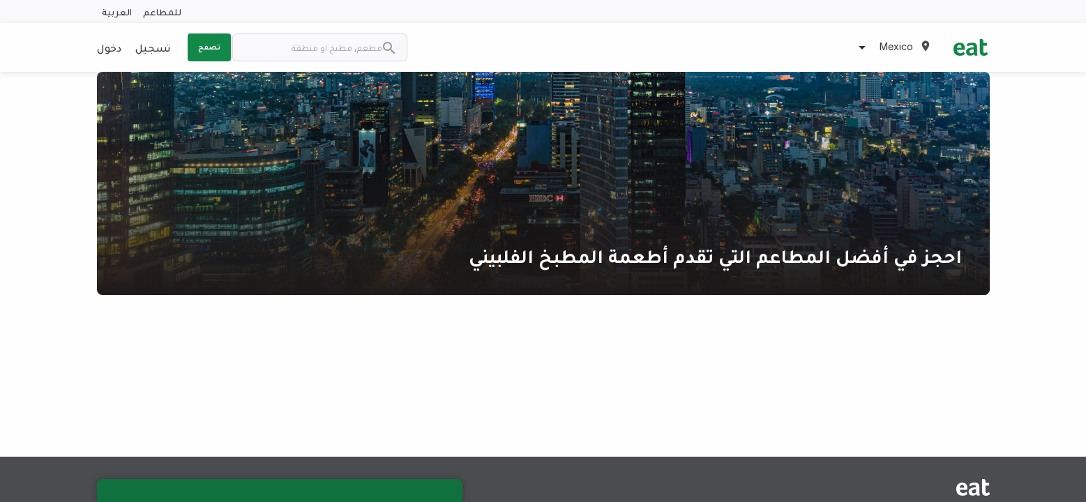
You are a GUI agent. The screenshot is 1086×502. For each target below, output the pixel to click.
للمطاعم (162, 11)
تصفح (209, 47)
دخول (109, 47)
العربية (117, 11)
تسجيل (152, 47)
